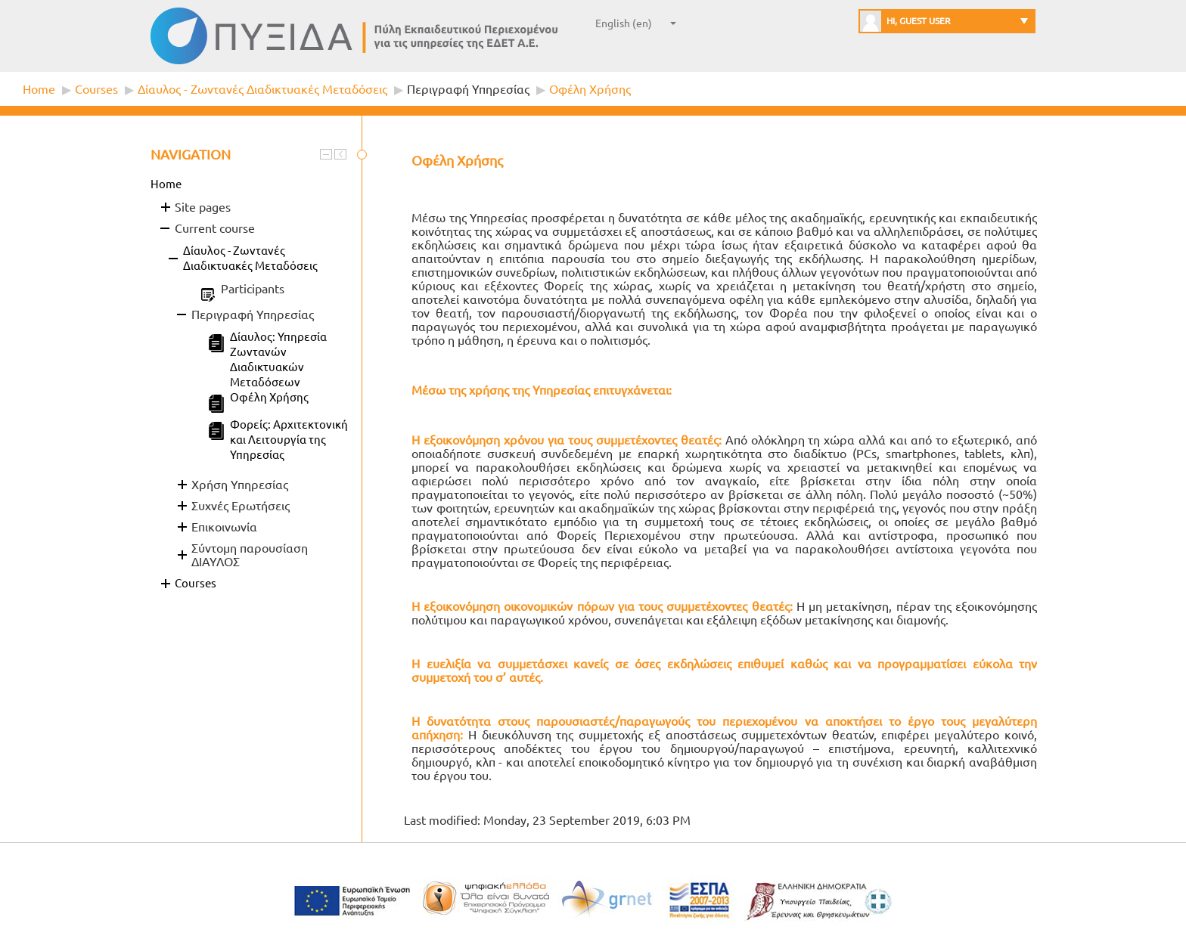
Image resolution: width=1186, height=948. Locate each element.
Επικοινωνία (224, 527)
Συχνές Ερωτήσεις (240, 506)
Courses (96, 89)
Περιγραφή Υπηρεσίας (468, 89)
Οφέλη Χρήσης (590, 89)
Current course (215, 228)
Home (39, 89)
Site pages (203, 207)
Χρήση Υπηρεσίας (239, 484)
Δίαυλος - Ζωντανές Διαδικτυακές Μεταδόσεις (262, 89)
